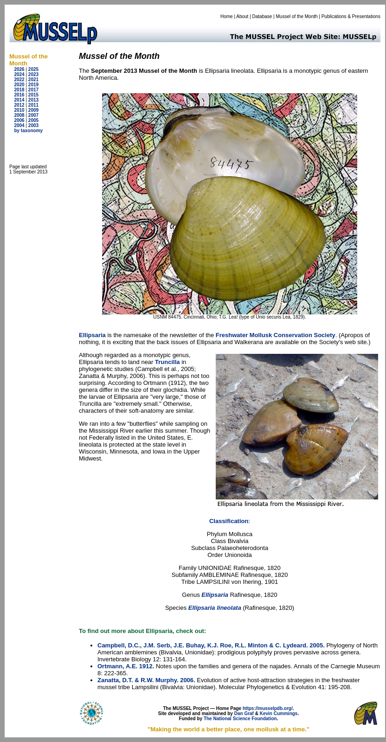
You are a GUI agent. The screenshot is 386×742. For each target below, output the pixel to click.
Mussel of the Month (297, 16)
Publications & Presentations (351, 16)
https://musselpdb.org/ (268, 708)
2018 (19, 89)
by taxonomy (28, 130)
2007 (33, 115)
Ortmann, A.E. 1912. (125, 666)
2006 (19, 120)
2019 (33, 84)
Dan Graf (244, 713)
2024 (19, 74)
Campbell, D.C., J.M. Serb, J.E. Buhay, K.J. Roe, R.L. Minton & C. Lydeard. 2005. (211, 645)
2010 (19, 110)
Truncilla (167, 361)
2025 (33, 69)
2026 (19, 69)
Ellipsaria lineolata (214, 607)
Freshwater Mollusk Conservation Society (275, 335)
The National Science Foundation (240, 718)
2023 (33, 74)
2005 (33, 120)
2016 (19, 94)
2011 (33, 105)
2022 (19, 79)
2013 (33, 99)
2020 (19, 84)
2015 (33, 94)
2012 (19, 105)
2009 (33, 110)
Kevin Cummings (279, 713)
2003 (33, 125)
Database (262, 16)
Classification (229, 521)
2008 (19, 115)
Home (226, 16)
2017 (33, 89)
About (242, 16)
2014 (19, 99)
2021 (33, 79)
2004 (19, 125)
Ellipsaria (92, 335)
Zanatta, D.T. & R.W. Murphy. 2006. (146, 680)
